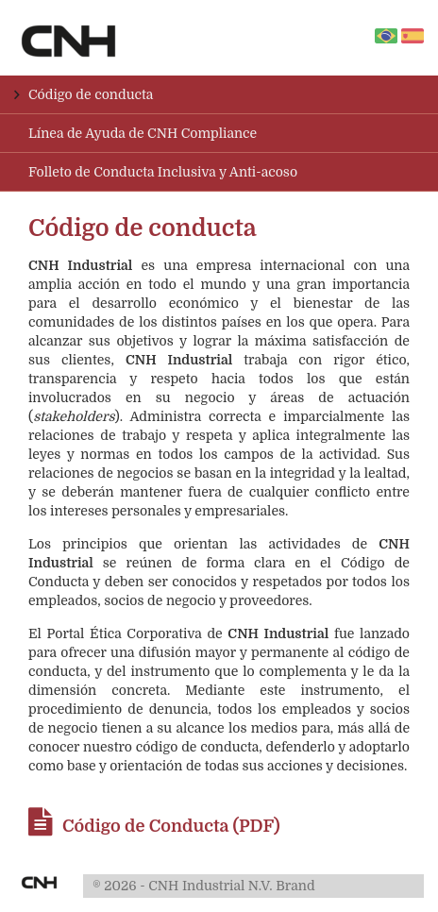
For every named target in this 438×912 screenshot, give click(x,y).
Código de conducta (90, 94)
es (412, 35)
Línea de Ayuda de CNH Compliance (142, 133)
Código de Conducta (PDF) (154, 826)
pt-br (391, 36)
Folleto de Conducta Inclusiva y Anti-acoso (162, 171)
